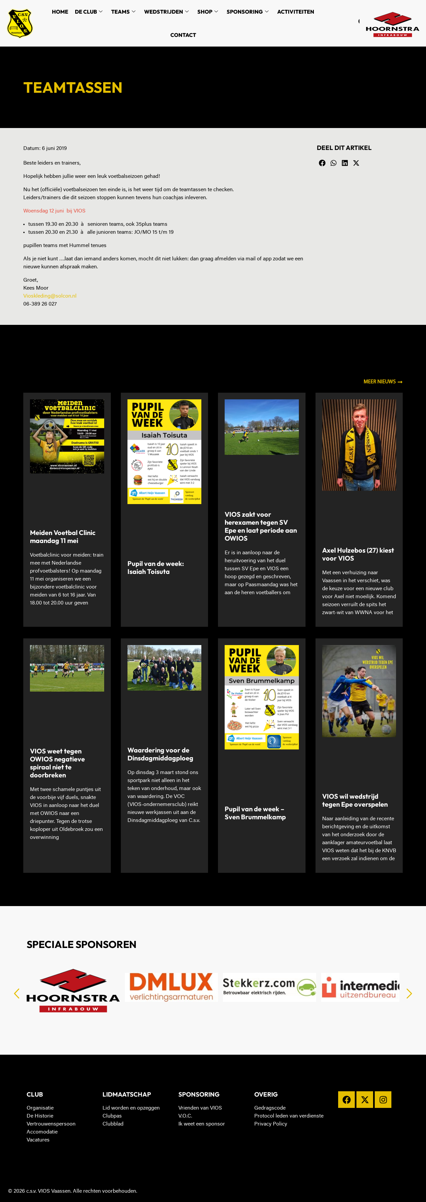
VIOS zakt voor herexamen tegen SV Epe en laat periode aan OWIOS (261, 526)
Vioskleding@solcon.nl (50, 296)
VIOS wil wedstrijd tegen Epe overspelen (355, 800)
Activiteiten (295, 11)
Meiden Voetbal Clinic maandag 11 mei (63, 536)
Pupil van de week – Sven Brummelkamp (255, 813)
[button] (322, 163)
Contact (183, 35)
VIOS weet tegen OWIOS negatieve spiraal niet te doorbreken (57, 763)
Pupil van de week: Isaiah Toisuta (155, 567)
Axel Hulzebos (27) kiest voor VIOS (358, 554)
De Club (89, 11)
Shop (207, 11)
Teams (123, 11)
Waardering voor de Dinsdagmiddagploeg (160, 754)
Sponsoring (248, 11)
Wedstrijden (166, 11)
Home (60, 11)
